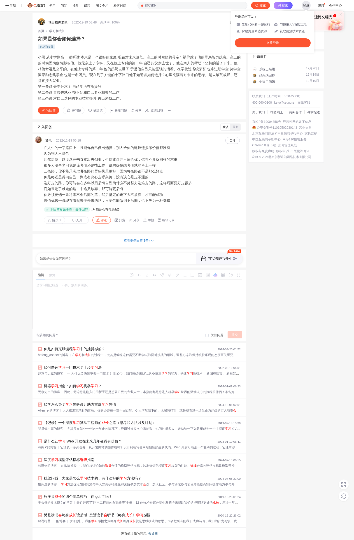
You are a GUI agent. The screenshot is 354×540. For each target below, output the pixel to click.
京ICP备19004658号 (266, 121)
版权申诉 (282, 151)
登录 (306, 5)
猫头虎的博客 (47, 484)
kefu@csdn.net (284, 102)
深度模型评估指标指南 (69, 460)
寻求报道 (313, 112)
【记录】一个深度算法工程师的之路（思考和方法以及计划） (100, 423)
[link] (41, 31)
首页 (41, 31)
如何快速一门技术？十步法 (73, 367)
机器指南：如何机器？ (73, 386)
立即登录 (272, 42)
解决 (54, 220)
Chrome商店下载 (264, 145)
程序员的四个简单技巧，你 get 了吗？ (78, 496)
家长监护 (311, 133)
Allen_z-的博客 (48, 410)
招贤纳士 (276, 112)
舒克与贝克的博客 (50, 373)
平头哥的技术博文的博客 (55, 502)
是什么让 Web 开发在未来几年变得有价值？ (83, 441)
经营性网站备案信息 (297, 121)
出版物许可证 (300, 151)
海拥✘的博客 (47, 447)
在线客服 (304, 102)
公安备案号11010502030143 (277, 127)
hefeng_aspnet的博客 (53, 355)
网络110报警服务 (294, 139)
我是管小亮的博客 (50, 429)
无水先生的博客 (49, 392)
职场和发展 (46, 46)
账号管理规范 (287, 145)
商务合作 (295, 112)
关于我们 (258, 112)
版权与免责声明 (263, 151)
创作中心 (335, 5)
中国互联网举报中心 (266, 139)
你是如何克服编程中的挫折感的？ (74, 349)
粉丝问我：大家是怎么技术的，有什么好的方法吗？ (92, 478)
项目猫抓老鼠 (58, 22)
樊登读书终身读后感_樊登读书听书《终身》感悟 (97, 515)
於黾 (48, 140)
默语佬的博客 (47, 466)
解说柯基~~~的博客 (52, 521)
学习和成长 (57, 31)
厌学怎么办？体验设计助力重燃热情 (80, 404)
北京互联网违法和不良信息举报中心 (277, 133)
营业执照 (305, 127)
